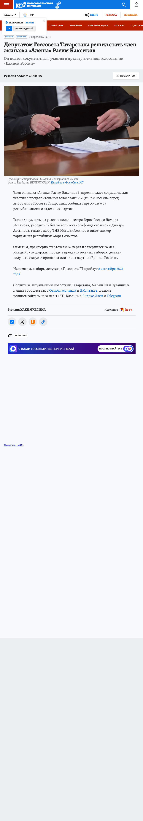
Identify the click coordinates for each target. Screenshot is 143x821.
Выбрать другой (24, 28)
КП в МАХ (119, 25)
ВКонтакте (88, 290)
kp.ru (128, 310)
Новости (9, 37)
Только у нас (55, 25)
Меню (4, 4)
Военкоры (76, 25)
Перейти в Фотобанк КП (67, 182)
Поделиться (126, 76)
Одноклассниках (62, 290)
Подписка (130, 14)
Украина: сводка (98, 25)
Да (9, 28)
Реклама (111, 14)
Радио (94, 14)
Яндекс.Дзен (92, 295)
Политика (21, 37)
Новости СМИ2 (14, 445)
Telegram (114, 295)
